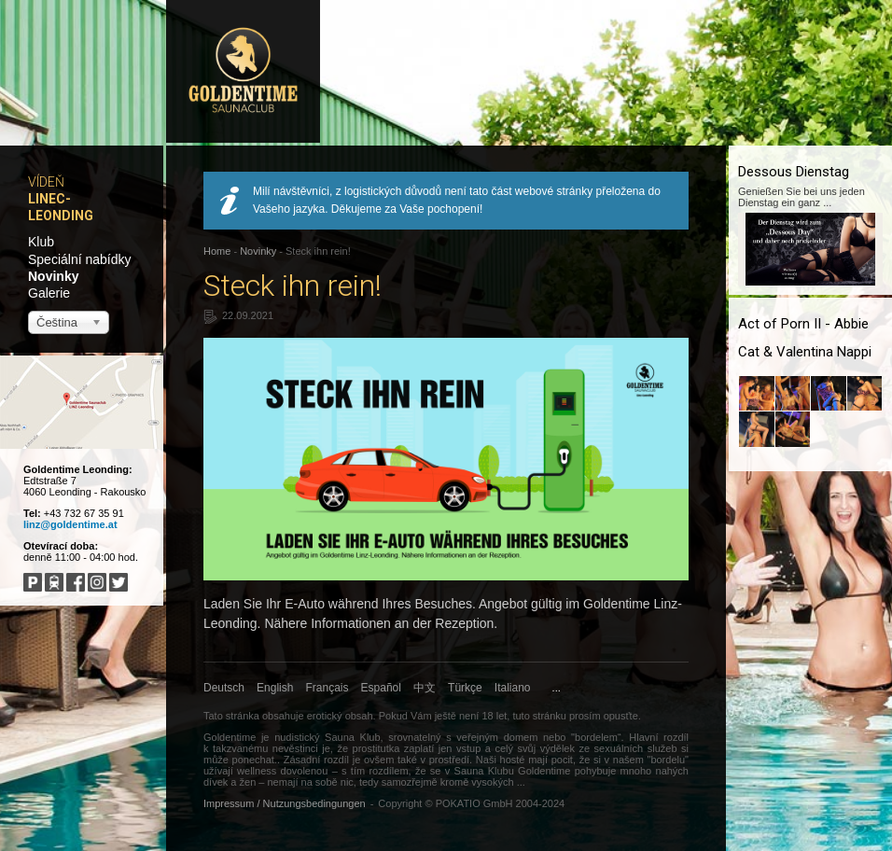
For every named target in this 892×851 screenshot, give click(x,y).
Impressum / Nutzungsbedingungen (284, 803)
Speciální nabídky (80, 259)
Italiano (513, 687)
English (275, 687)
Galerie (49, 293)
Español (381, 687)
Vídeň (46, 181)
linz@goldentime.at (70, 524)
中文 (424, 687)
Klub (41, 241)
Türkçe (465, 687)
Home (216, 251)
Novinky (53, 276)
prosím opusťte (603, 715)
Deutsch (223, 687)
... (556, 687)
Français (327, 687)
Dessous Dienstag (793, 171)
